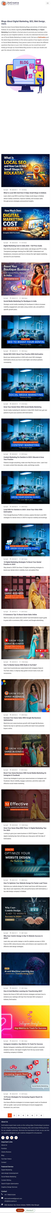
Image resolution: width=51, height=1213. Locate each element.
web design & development (9, 1173)
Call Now (20, 1210)
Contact (3, 1162)
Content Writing (6, 1180)
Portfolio (4, 1148)
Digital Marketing (6, 1170)
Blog (2, 1155)
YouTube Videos (6, 1159)
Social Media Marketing (8, 1177)
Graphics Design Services (9, 1187)
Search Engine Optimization (10, 1183)
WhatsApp (29, 1210)
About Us (4, 1145)
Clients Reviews (6, 1152)
